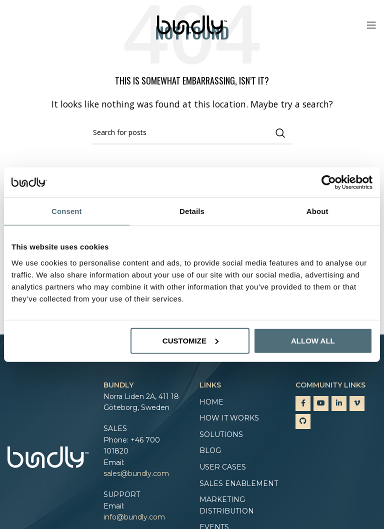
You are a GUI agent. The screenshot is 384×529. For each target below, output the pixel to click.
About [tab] (317, 211)
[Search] (192, 133)
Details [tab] (192, 211)
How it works (229, 418)
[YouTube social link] (321, 403)
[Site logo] (192, 24)
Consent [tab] (67, 211)
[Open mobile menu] (372, 25)
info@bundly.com (134, 517)
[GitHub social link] (303, 421)
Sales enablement (239, 483)
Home (212, 402)
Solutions (221, 434)
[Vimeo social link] (357, 403)
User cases (223, 467)
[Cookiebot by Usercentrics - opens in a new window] (328, 182)
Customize (190, 340)
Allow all (313, 340)
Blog (210, 450)
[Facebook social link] (303, 403)
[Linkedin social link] (339, 403)
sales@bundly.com (136, 473)
